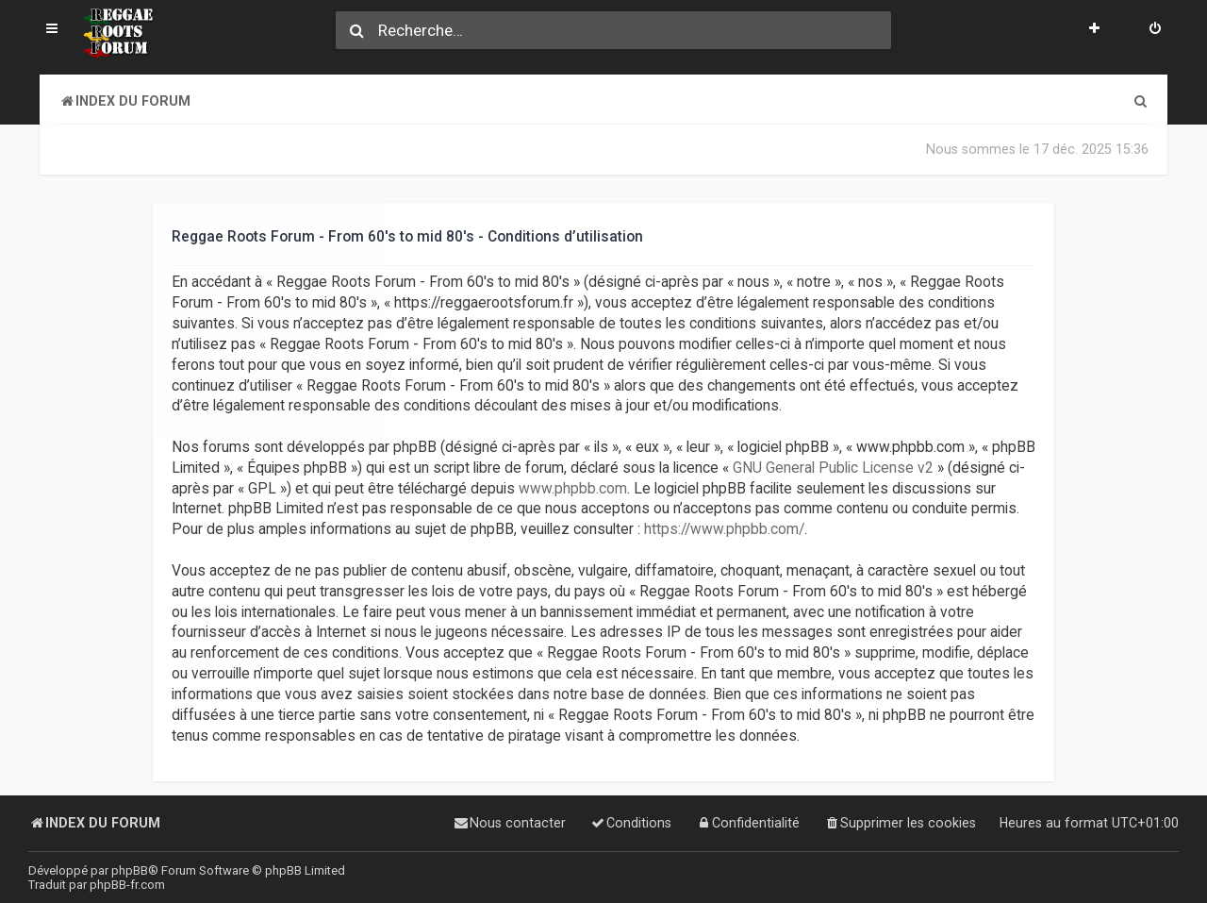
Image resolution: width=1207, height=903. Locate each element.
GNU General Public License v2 (833, 468)
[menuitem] (1155, 30)
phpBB (129, 870)
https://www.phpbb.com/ (724, 529)
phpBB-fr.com (127, 885)
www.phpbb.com (573, 487)
